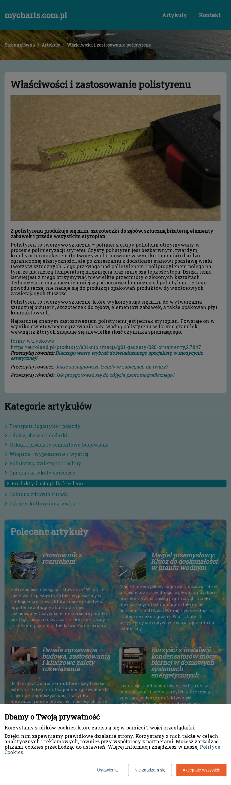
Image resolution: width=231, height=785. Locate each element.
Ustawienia (107, 770)
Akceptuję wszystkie (201, 770)
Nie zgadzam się (150, 770)
